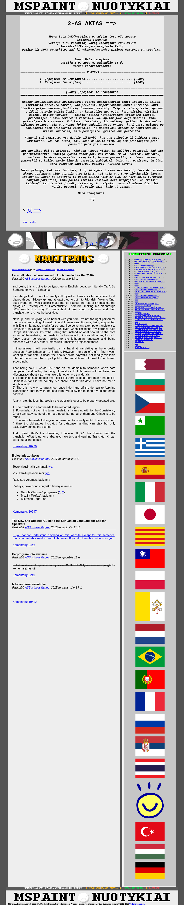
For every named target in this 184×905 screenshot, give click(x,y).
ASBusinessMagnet (37, 278)
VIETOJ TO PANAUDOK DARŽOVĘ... (150, 292)
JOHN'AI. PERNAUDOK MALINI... (149, 326)
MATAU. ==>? (141, 324)
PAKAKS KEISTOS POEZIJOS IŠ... (149, 270)
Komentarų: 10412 (25, 601)
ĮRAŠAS (104, 13)
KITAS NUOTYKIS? (75, 13)
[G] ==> (34, 210)
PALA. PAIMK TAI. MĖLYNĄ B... (148, 328)
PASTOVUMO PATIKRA (133, 13)
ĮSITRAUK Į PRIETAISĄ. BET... (148, 272)
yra (51, 466)
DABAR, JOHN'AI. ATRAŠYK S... (149, 334)
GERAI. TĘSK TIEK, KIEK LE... (148, 316)
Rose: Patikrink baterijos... (146, 298)
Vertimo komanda (136, 904)
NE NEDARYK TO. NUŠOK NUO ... (149, 308)
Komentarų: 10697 (25, 511)
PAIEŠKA (114, 13)
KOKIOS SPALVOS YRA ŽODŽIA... (149, 260)
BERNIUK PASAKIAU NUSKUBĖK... (150, 318)
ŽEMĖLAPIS (94, 13)
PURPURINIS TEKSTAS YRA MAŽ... (150, 268)
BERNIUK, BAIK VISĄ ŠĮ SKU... (148, 338)
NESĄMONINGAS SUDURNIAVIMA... (150, 262)
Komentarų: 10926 (25, 446)
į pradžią (32, 222)
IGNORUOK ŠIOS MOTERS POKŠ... (150, 274)
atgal (25, 222)
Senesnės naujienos (21, 270)
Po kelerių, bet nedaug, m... (147, 304)
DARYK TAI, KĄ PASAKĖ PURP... (149, 330)
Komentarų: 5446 (24, 544)
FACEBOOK (154, 13)
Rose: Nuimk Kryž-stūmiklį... (147, 280)
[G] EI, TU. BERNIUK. (144, 340)
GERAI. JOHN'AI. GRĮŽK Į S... (147, 336)
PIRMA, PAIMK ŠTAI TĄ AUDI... (148, 332)
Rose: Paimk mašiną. (144, 266)
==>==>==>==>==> (143, 306)
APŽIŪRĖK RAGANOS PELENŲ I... (150, 282)
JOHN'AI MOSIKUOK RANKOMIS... (150, 288)
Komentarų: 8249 (24, 575)
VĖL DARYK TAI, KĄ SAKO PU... (149, 278)
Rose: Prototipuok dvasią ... (147, 290)
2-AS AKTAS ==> (142, 348)
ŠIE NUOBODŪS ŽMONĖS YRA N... (150, 310)
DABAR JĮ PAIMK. (142, 314)
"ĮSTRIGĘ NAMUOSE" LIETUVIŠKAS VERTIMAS (45, 13)
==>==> (138, 312)
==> (136, 264)
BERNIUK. (139, 342)
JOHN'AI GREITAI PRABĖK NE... (149, 320)
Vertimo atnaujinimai (66, 270)
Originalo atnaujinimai (45, 270)
